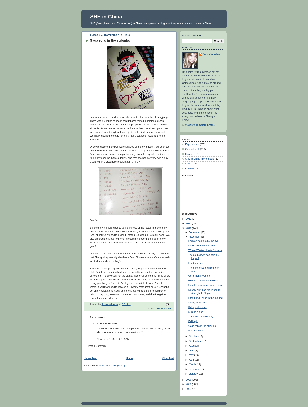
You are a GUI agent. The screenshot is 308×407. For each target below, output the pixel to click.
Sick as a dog (195, 312)
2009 (189, 379)
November (195, 236)
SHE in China (106, 17)
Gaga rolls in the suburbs (202, 326)
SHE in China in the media (199, 158)
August (193, 345)
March (193, 364)
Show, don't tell (196, 302)
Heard (188, 154)
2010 (189, 228)
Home (129, 358)
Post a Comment (97, 346)
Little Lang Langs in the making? (206, 298)
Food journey (195, 263)
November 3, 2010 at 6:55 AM (113, 339)
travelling (190, 168)
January (193, 373)
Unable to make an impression (205, 285)
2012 (189, 218)
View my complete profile (200, 125)
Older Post (168, 358)
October (193, 336)
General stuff (192, 149)
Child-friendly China (199, 275)
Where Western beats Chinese (205, 250)
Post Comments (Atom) (112, 365)
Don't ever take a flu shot (202, 245)
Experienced (164, 308)
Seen (188, 163)
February (194, 369)
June (192, 350)
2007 (189, 389)
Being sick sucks (197, 307)
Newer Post (90, 358)
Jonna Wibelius (211, 54)
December (195, 232)
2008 (189, 384)
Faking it (193, 321)
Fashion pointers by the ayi (203, 241)
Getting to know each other (203, 280)
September (195, 341)
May (191, 355)
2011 (189, 223)
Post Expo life (196, 330)
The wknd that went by (200, 316)
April (192, 359)
